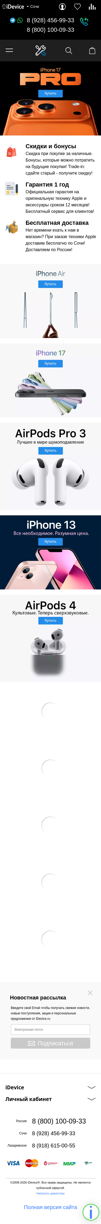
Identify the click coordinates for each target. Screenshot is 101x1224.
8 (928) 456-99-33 (50, 20)
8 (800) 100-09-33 (50, 30)
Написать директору (50, 1193)
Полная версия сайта (50, 1207)
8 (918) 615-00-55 (53, 1146)
